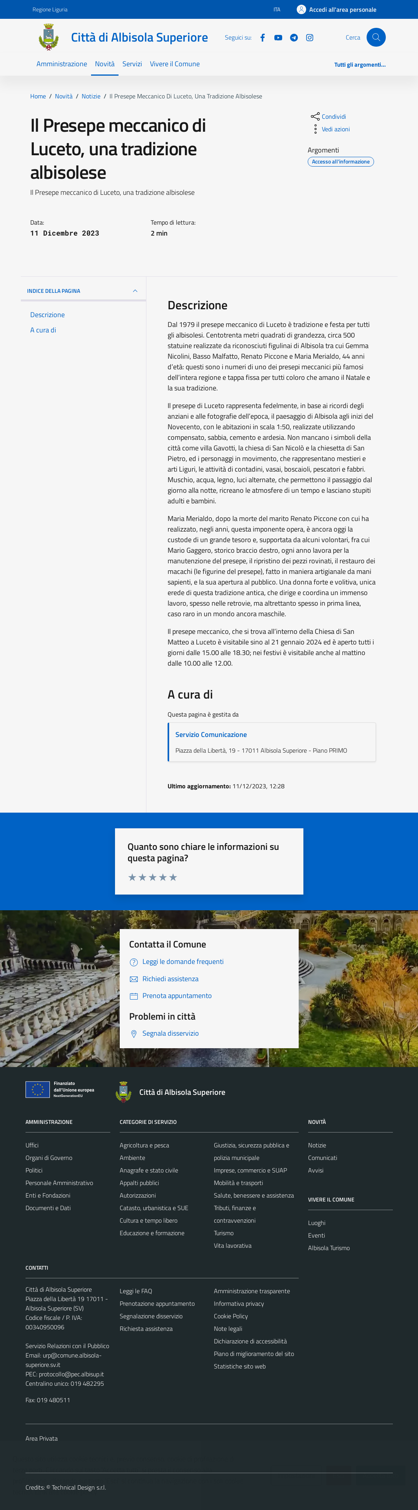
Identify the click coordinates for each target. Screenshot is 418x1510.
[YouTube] (275, 37)
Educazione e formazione (152, 1233)
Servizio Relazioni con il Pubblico (67, 1345)
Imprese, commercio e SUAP (250, 1170)
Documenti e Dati (48, 1207)
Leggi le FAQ (136, 1291)
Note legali (228, 1328)
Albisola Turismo (329, 1247)
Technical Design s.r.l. (79, 1487)
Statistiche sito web (240, 1366)
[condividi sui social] (328, 116)
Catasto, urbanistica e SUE (154, 1207)
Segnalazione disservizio (151, 1316)
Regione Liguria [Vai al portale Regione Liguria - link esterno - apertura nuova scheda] (50, 9)
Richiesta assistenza (146, 1328)
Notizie (317, 1145)
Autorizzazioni (138, 1195)
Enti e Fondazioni (48, 1195)
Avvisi (315, 1170)
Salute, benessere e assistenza (254, 1195)
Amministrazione (62, 63)
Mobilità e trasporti (238, 1182)
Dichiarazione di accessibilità (250, 1341)
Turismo (224, 1233)
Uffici (32, 1145)
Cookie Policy (231, 1316)
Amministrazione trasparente (252, 1291)
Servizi (132, 63)
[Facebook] (259, 37)
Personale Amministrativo (59, 1182)
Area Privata (42, 1438)
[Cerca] (376, 37)
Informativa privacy (239, 1303)
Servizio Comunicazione (211, 734)
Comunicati (322, 1157)
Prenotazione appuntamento (157, 1303)
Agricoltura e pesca (144, 1145)
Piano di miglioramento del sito (254, 1353)
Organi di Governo (49, 1157)
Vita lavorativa (233, 1245)
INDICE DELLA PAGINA (83, 291)
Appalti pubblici (139, 1182)
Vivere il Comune (175, 63)
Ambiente (132, 1157)
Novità (105, 63)
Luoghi (316, 1222)
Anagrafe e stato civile (149, 1170)
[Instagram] (306, 37)
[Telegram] (291, 37)
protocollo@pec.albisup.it (71, 1374)
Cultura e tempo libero (148, 1220)
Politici (34, 1170)
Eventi (316, 1235)
